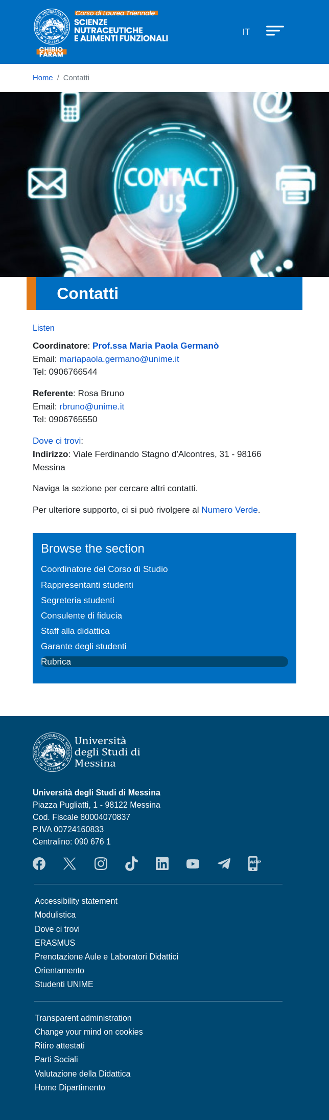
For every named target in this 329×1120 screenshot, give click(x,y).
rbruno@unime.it (91, 406)
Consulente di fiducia (81, 615)
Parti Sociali (56, 1059)
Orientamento (59, 970)
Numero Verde (229, 510)
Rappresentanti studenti (87, 585)
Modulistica (55, 914)
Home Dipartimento (70, 1087)
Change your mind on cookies (89, 1031)
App (254, 864)
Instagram (101, 864)
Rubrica (56, 661)
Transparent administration (83, 1018)
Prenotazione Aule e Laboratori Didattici (106, 956)
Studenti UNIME (64, 984)
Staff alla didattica (75, 631)
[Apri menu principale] (270, 30)
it (246, 32)
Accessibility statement (76, 901)
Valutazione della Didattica (82, 1073)
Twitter (69, 864)
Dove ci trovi (57, 441)
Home (43, 78)
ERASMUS (55, 943)
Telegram (224, 864)
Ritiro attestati (60, 1045)
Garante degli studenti (84, 646)
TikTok (131, 864)
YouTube (192, 864)
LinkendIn (162, 864)
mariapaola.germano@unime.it (119, 359)
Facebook (39, 864)
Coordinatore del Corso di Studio (104, 569)
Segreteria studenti (77, 600)
